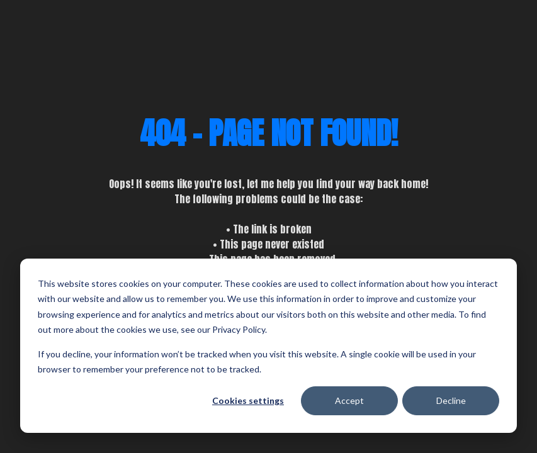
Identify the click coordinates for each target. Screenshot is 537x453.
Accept (349, 400)
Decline (451, 400)
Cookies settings (248, 400)
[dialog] (268, 346)
